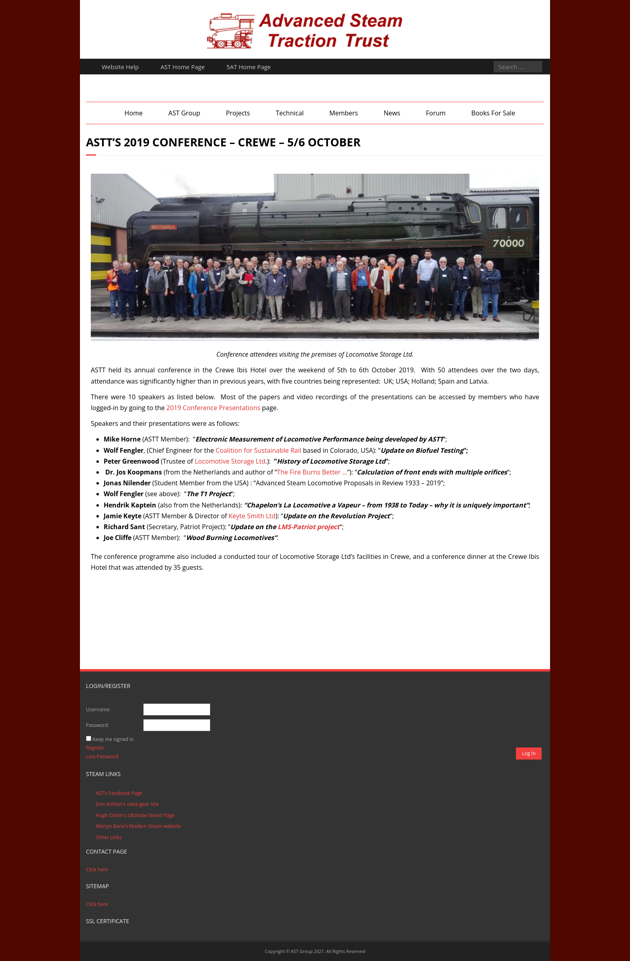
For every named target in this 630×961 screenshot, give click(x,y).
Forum (436, 113)
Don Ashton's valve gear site (127, 804)
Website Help (120, 67)
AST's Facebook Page (119, 793)
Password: (97, 725)
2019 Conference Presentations (213, 407)
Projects (238, 113)
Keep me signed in (112, 739)
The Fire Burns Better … (312, 472)
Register (95, 747)
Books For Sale (493, 113)
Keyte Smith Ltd (252, 515)
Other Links (108, 837)
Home (134, 113)
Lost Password (102, 756)
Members (343, 113)
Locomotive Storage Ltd (230, 461)
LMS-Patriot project (309, 526)
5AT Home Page (249, 67)
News (392, 113)
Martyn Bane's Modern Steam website (138, 826)
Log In (529, 753)
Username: (98, 709)
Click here (97, 869)
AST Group (184, 113)
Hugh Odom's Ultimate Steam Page (135, 815)
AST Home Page (183, 67)
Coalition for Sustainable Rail (258, 450)
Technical (290, 113)
